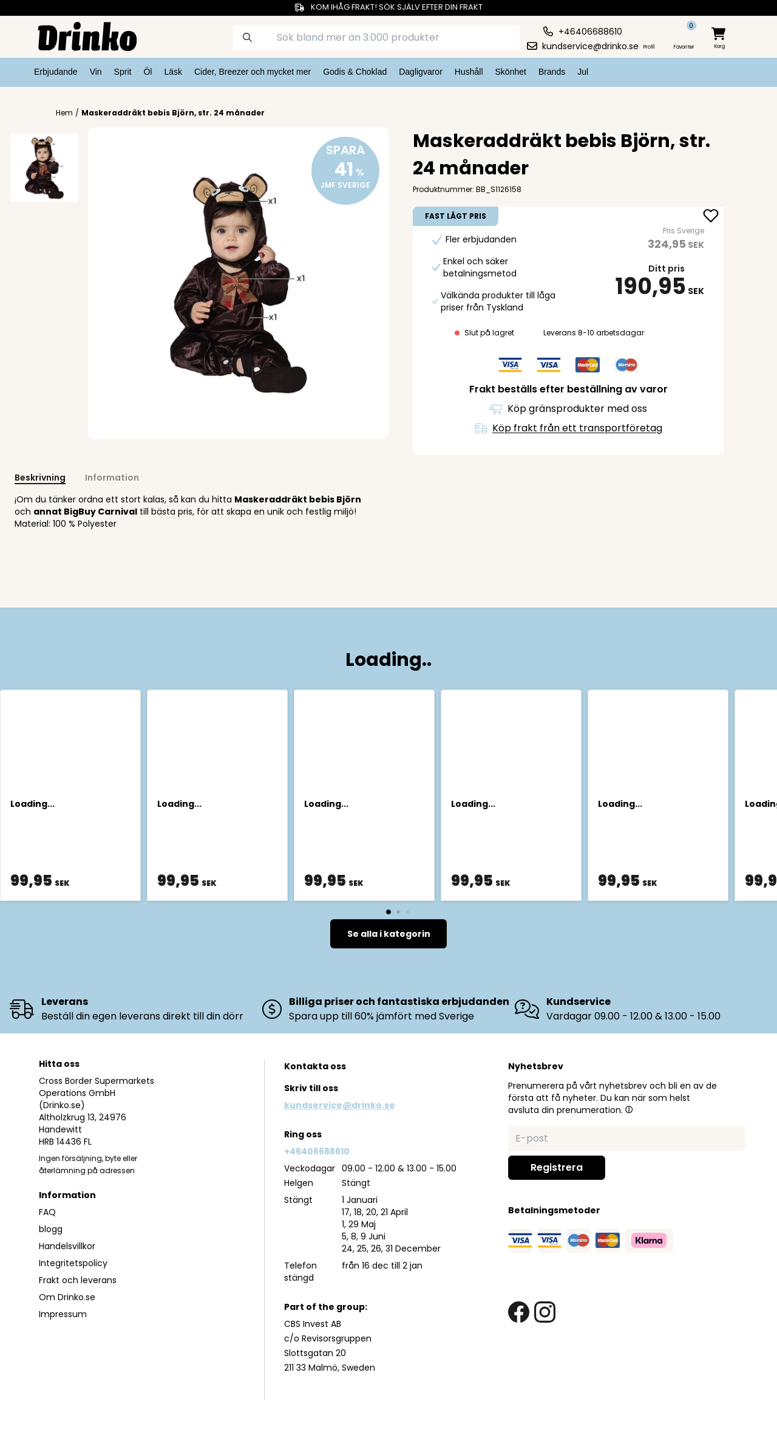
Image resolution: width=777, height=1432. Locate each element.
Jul (582, 72)
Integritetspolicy (73, 1263)
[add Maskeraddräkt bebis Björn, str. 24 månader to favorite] (711, 217)
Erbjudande (56, 72)
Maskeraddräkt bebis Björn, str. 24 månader (173, 113)
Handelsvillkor (67, 1246)
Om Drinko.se (67, 1297)
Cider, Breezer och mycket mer (252, 72)
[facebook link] (518, 1312)
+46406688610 (317, 1151)
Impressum (63, 1314)
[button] (629, 1109)
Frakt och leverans (78, 1280)
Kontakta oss (315, 1066)
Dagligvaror (421, 72)
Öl (147, 72)
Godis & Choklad (355, 72)
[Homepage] (78, 35)
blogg (51, 1229)
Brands (551, 72)
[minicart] (719, 39)
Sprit (123, 72)
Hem (64, 113)
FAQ (47, 1212)
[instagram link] (544, 1312)
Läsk (173, 72)
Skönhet (510, 72)
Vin (96, 72)
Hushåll (469, 72)
